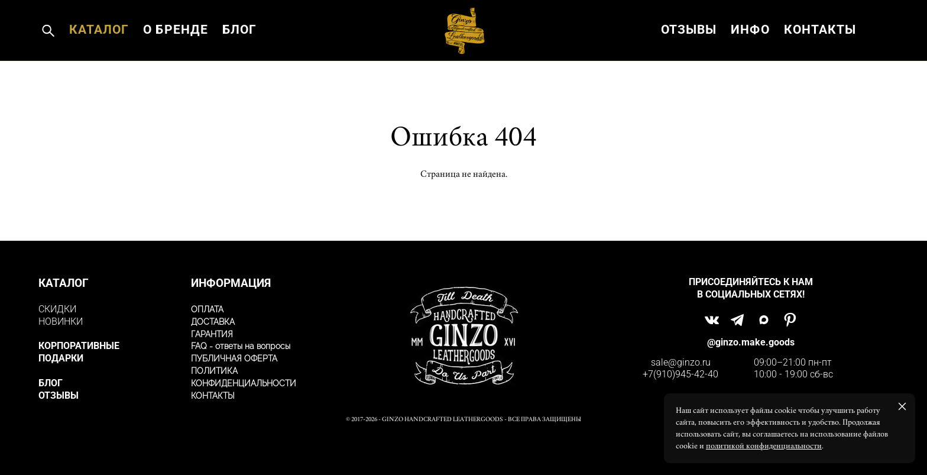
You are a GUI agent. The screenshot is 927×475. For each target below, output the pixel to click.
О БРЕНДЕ (175, 56)
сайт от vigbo (463, 448)
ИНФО (750, 56)
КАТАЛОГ (99, 56)
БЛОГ (239, 56)
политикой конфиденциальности (764, 446)
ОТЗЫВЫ (689, 56)
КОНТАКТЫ (820, 56)
